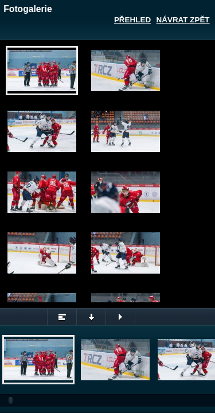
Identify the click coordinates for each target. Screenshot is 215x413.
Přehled (132, 19)
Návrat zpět (183, 19)
